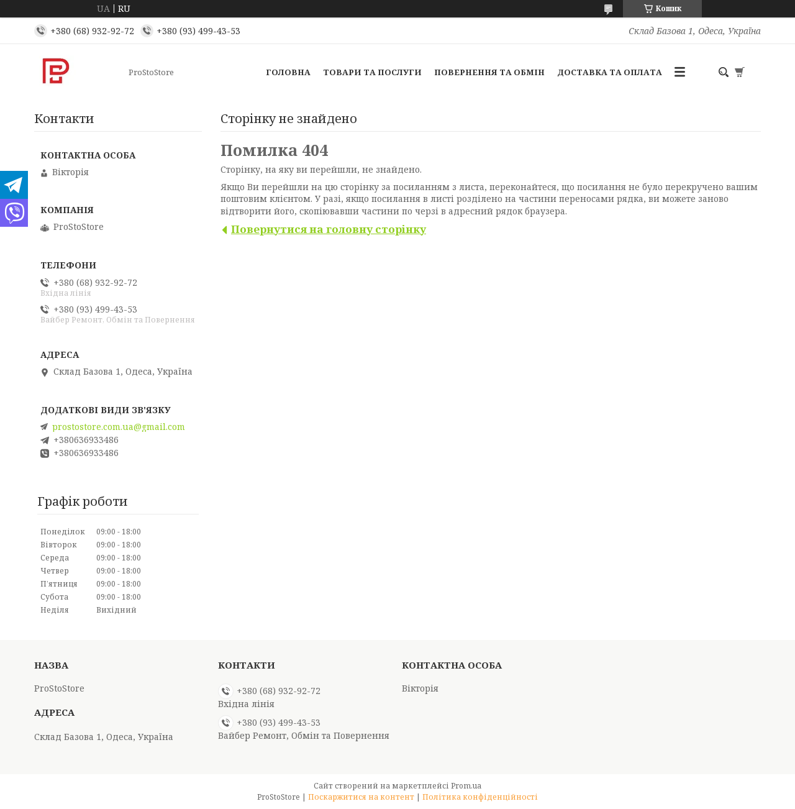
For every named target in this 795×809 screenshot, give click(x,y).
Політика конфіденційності (480, 797)
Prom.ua (466, 785)
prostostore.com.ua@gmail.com (118, 427)
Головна (288, 72)
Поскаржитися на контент (361, 797)
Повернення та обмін (489, 72)
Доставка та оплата (609, 72)
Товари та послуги (372, 72)
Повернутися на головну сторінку (328, 229)
